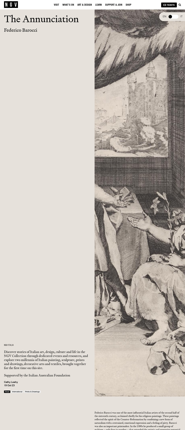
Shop (128, 5)
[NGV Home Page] (11, 5)
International (17, 392)
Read (7, 392)
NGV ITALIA (9, 345)
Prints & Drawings (32, 392)
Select (173, 17)
